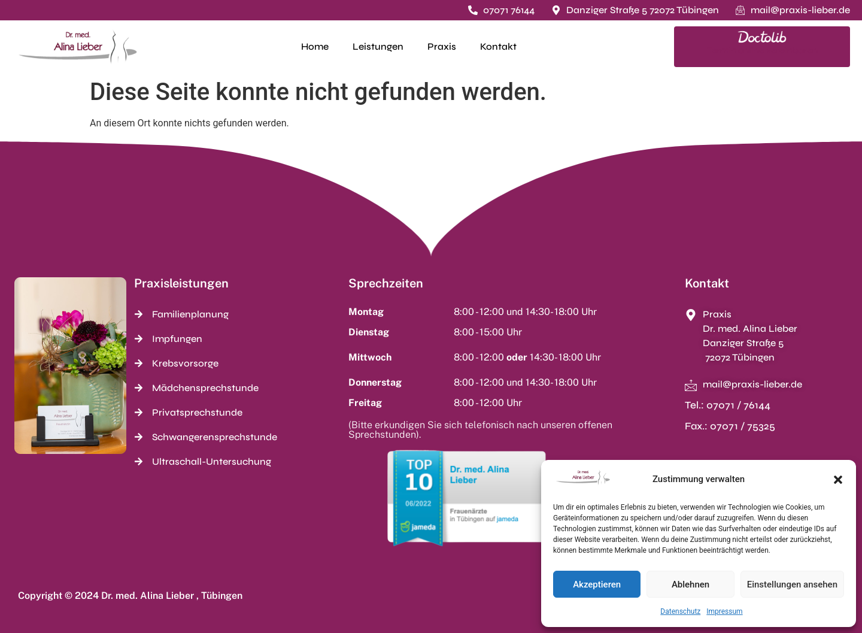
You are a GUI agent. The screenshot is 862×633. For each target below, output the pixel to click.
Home (315, 46)
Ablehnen (690, 584)
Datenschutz (680, 611)
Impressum (724, 611)
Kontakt (498, 46)
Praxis (441, 46)
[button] (838, 480)
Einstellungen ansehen (792, 584)
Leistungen (378, 46)
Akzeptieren (597, 584)
